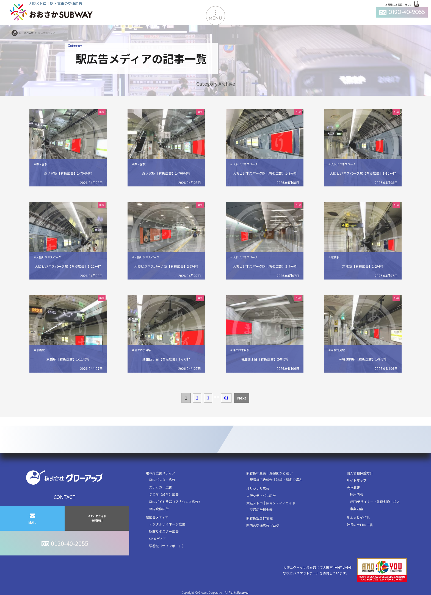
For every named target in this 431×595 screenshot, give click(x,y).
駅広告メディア (157, 517)
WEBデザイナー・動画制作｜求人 (375, 501)
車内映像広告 (159, 508)
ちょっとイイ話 (358, 517)
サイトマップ (356, 480)
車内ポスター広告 (162, 479)
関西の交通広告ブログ (262, 525)
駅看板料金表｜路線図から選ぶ (269, 473)
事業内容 (356, 508)
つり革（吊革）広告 (164, 494)
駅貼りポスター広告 (164, 531)
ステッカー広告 (160, 487)
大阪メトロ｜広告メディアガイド (270, 503)
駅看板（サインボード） (167, 545)
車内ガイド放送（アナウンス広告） (175, 501)
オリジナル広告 (257, 488)
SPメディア (157, 538)
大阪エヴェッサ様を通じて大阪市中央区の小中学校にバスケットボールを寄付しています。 (345, 570)
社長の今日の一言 (360, 524)
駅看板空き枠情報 (259, 518)
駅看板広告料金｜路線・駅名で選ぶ (276, 479)
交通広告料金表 (261, 509)
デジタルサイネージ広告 (167, 524)
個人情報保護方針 (360, 473)
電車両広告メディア (160, 473)
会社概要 (353, 487)
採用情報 (356, 494)
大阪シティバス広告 (261, 495)
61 (226, 398)
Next (241, 398)
